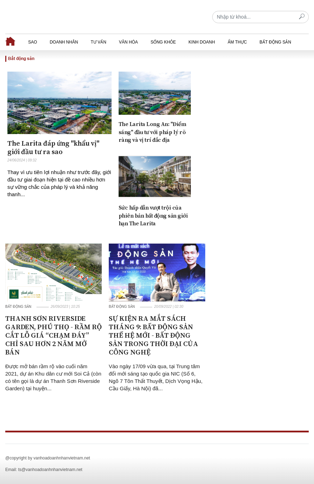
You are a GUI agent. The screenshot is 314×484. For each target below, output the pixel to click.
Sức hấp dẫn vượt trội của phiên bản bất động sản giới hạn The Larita (153, 215)
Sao (32, 42)
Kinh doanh (201, 42)
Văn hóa (128, 42)
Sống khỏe (163, 42)
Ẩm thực (237, 42)
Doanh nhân (64, 42)
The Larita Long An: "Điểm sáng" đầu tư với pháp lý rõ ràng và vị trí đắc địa (152, 132)
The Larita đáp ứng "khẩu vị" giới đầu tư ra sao (53, 148)
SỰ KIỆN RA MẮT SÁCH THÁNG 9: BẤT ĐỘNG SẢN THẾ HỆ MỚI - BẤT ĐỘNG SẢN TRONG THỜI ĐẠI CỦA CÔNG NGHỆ (153, 335)
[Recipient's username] (260, 17)
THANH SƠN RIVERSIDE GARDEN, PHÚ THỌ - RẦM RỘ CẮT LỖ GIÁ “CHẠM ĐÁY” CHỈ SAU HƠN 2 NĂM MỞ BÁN (53, 335)
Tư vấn (98, 42)
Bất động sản (275, 42)
